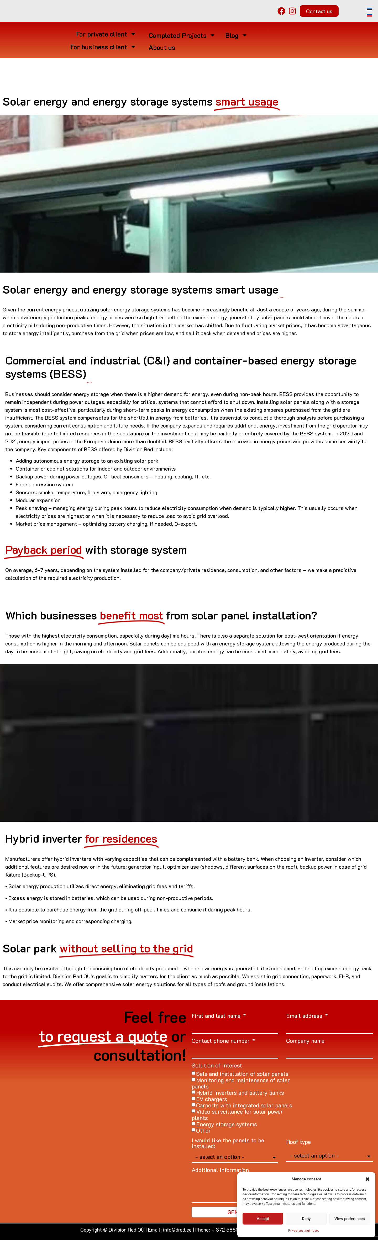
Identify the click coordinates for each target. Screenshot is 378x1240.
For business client (103, 47)
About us (162, 47)
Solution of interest (217, 1065)
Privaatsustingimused (303, 1230)
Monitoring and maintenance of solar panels (241, 1083)
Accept (263, 1218)
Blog (236, 35)
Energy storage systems (226, 1124)
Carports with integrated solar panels (244, 1105)
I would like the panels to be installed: (228, 1143)
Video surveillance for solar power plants (237, 1115)
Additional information (220, 1170)
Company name (305, 1041)
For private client (106, 34)
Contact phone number (221, 1041)
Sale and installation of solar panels (242, 1073)
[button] (367, 1179)
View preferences (349, 1218)
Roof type (298, 1142)
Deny (306, 1218)
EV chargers (211, 1099)
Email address (305, 1016)
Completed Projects (182, 35)
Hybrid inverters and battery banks (240, 1092)
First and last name (217, 1016)
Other (203, 1130)
